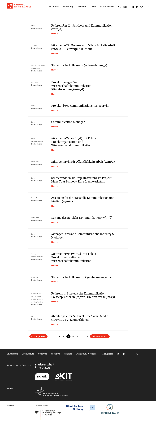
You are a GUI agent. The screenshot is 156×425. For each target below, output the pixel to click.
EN (148, 6)
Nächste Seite (99, 336)
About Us (55, 354)
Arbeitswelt (108, 6)
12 (87, 336)
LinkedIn (118, 353)
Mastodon (124, 353)
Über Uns (42, 354)
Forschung (68, 6)
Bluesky (130, 353)
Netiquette (107, 354)
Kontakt (68, 354)
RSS (136, 353)
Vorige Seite (39, 336)
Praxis (94, 6)
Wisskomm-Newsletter (87, 354)
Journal (55, 6)
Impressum (12, 354)
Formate (82, 6)
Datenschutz (28, 354)
